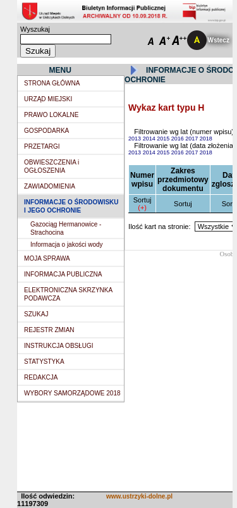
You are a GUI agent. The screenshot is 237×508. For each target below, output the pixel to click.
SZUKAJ (36, 314)
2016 (178, 138)
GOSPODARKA (46, 130)
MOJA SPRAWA (47, 258)
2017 (192, 138)
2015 (164, 138)
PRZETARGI (41, 146)
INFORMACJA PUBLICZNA (63, 274)
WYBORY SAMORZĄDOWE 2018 (72, 393)
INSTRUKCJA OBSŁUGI (58, 345)
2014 (150, 138)
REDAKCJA (41, 377)
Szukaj (38, 51)
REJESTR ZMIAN (49, 329)
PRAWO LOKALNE (51, 114)
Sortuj (142, 200)
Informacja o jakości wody (66, 244)
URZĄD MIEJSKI (48, 99)
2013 (135, 138)
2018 (206, 138)
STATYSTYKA (44, 361)
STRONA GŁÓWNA (52, 83)
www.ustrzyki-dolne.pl (139, 496)
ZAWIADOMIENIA (49, 186)
